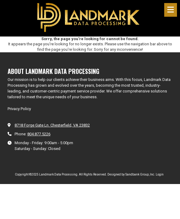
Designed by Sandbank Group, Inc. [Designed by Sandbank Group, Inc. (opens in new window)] (131, 174)
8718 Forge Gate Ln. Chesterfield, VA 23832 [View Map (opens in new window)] (52, 125)
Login (160, 174)
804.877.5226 (38, 134)
